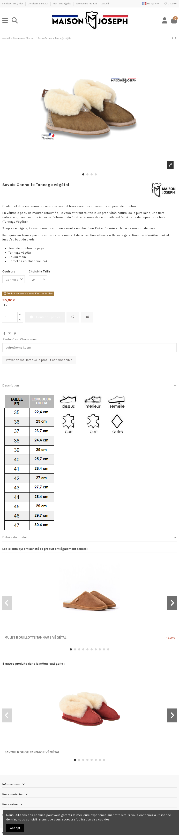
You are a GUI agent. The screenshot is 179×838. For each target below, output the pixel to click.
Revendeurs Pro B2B (87, 3)
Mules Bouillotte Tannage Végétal (35, 637)
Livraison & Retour (38, 3)
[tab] (89, 386)
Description (89, 385)
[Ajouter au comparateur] (87, 317)
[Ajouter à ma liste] (72, 317)
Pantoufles (10, 339)
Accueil (105, 3)
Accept (15, 828)
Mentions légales (62, 3)
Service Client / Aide (13, 3)
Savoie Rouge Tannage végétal (31, 752)
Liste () (170, 3)
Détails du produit (89, 537)
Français (151, 3)
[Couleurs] (13, 279)
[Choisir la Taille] (38, 279)
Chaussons (28, 339)
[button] (83, 174)
